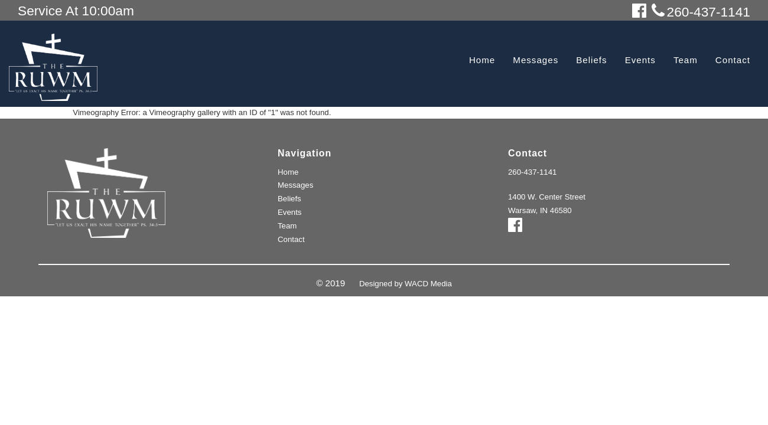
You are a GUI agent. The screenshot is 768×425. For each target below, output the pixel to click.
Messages (535, 60)
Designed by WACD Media (405, 283)
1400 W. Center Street (546, 196)
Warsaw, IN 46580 (540, 210)
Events (640, 60)
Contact (732, 60)
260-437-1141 (532, 172)
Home (482, 60)
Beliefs (591, 60)
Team (685, 60)
